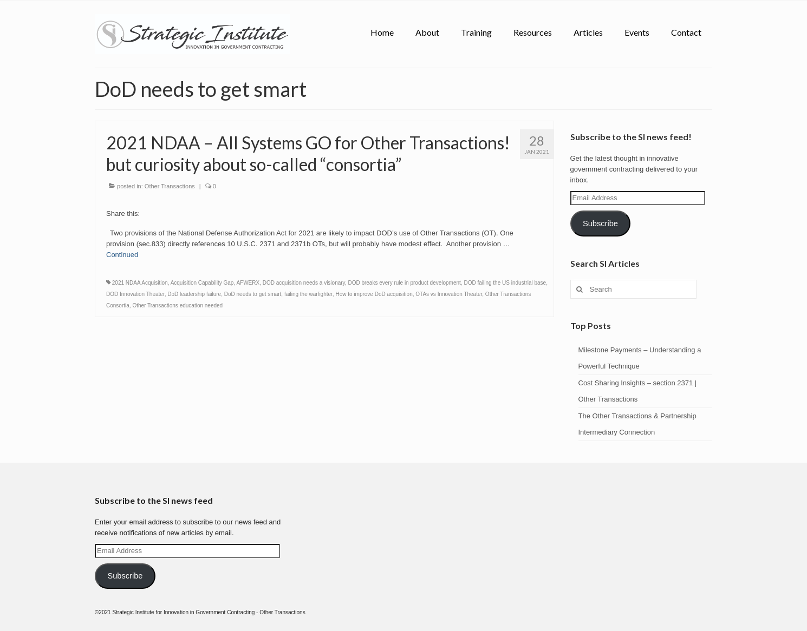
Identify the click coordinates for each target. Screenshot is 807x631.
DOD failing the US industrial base (505, 283)
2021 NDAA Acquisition (140, 283)
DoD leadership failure (194, 294)
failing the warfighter (308, 294)
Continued (122, 255)
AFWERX (247, 283)
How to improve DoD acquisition (373, 294)
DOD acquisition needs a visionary (304, 283)
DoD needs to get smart (253, 294)
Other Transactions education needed (177, 305)
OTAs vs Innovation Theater (448, 294)
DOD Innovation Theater (135, 294)
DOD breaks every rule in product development (404, 283)
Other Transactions (170, 186)
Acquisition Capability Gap (202, 283)
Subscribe (600, 223)
